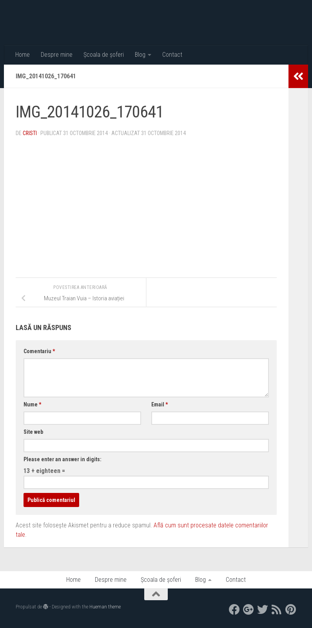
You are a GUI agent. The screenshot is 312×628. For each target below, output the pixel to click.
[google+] (248, 609)
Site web (33, 432)
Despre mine (57, 54)
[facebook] (234, 609)
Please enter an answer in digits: (63, 459)
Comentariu (39, 351)
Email (159, 404)
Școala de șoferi (103, 54)
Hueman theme (105, 607)
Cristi (30, 133)
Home (22, 54)
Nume (32, 404)
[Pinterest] (290, 609)
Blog (140, 54)
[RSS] (276, 609)
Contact (172, 54)
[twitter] (262, 609)
